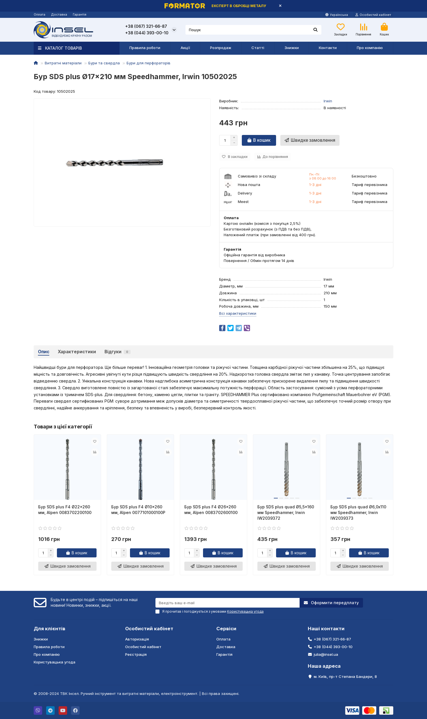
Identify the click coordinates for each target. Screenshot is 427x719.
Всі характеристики (237, 313)
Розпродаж (220, 47)
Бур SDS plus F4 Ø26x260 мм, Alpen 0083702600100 (211, 509)
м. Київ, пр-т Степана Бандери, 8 (345, 676)
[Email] (227, 603)
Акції (185, 47)
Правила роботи (144, 47)
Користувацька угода (54, 662)
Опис (43, 351)
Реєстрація (136, 654)
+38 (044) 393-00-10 (146, 32)
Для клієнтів (49, 628)
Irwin (328, 101)
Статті (257, 47)
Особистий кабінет (149, 628)
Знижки (292, 47)
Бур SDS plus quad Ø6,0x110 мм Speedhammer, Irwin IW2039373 (358, 512)
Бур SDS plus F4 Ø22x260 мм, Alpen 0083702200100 (64, 509)
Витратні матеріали (63, 63)
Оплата (39, 14)
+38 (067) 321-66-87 (146, 26)
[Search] (253, 30)
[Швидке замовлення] (310, 140)
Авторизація (137, 639)
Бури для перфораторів (148, 63)
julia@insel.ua (326, 654)
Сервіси (226, 628)
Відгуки (117, 351)
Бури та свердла (104, 63)
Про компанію (370, 47)
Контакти (328, 47)
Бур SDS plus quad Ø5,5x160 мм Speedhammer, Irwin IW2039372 (285, 512)
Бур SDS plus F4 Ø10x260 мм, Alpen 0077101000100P (138, 509)
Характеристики (77, 351)
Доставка (59, 14)
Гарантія (79, 14)
